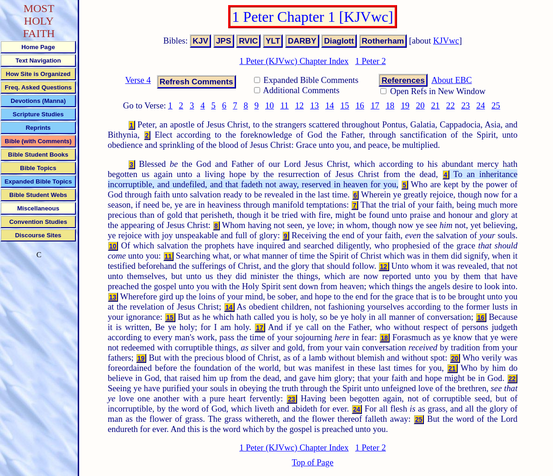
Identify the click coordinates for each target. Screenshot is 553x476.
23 (465, 105)
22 (450, 105)
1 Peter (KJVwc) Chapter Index (293, 61)
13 (314, 105)
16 (359, 105)
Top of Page (313, 462)
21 (435, 105)
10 (269, 105)
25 (495, 105)
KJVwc (446, 40)
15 (345, 105)
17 (375, 105)
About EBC (451, 80)
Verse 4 (137, 80)
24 (480, 105)
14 (329, 105)
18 (390, 105)
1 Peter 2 (370, 61)
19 (405, 105)
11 (284, 105)
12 (299, 105)
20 (420, 105)
